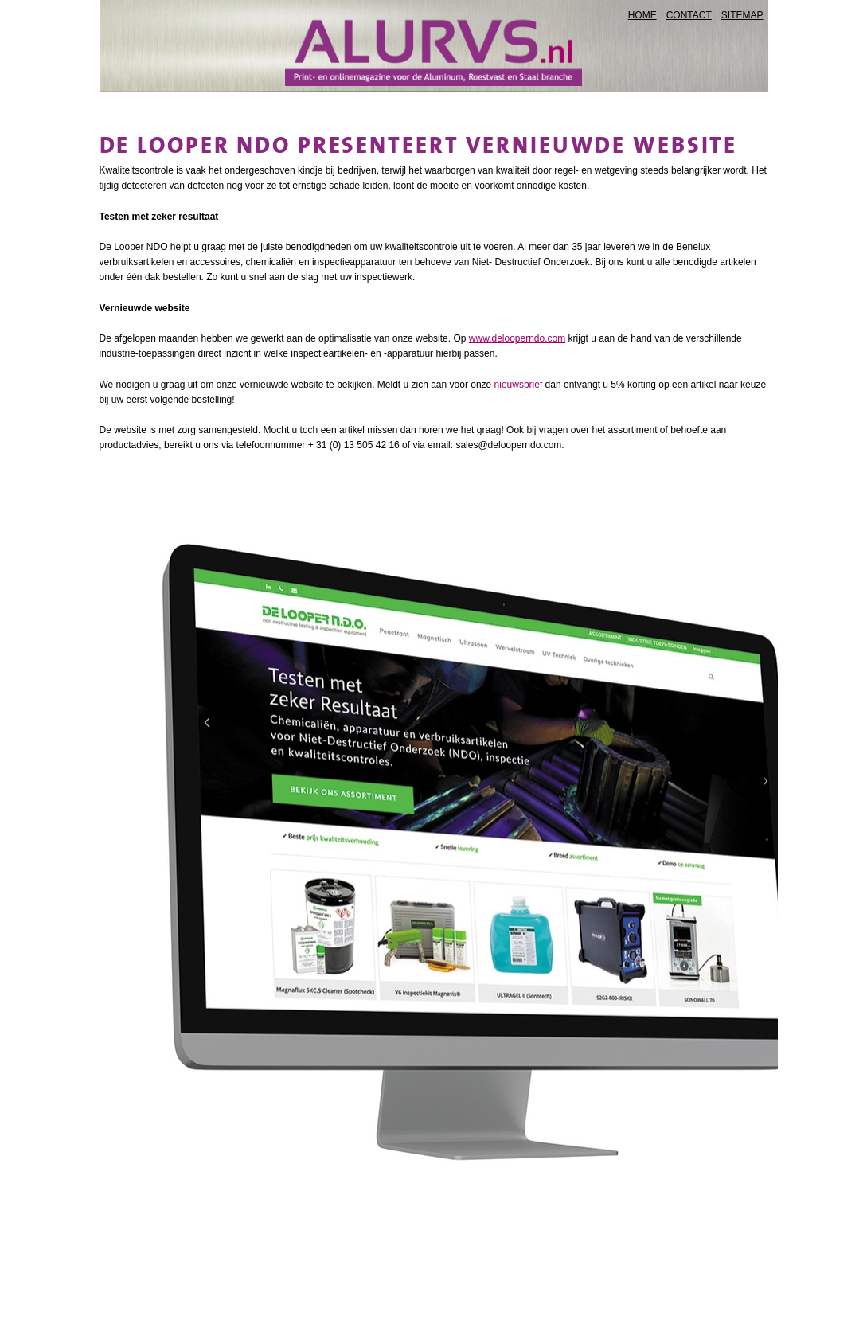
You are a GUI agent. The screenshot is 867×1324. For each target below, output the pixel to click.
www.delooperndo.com (517, 338)
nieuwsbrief (519, 384)
